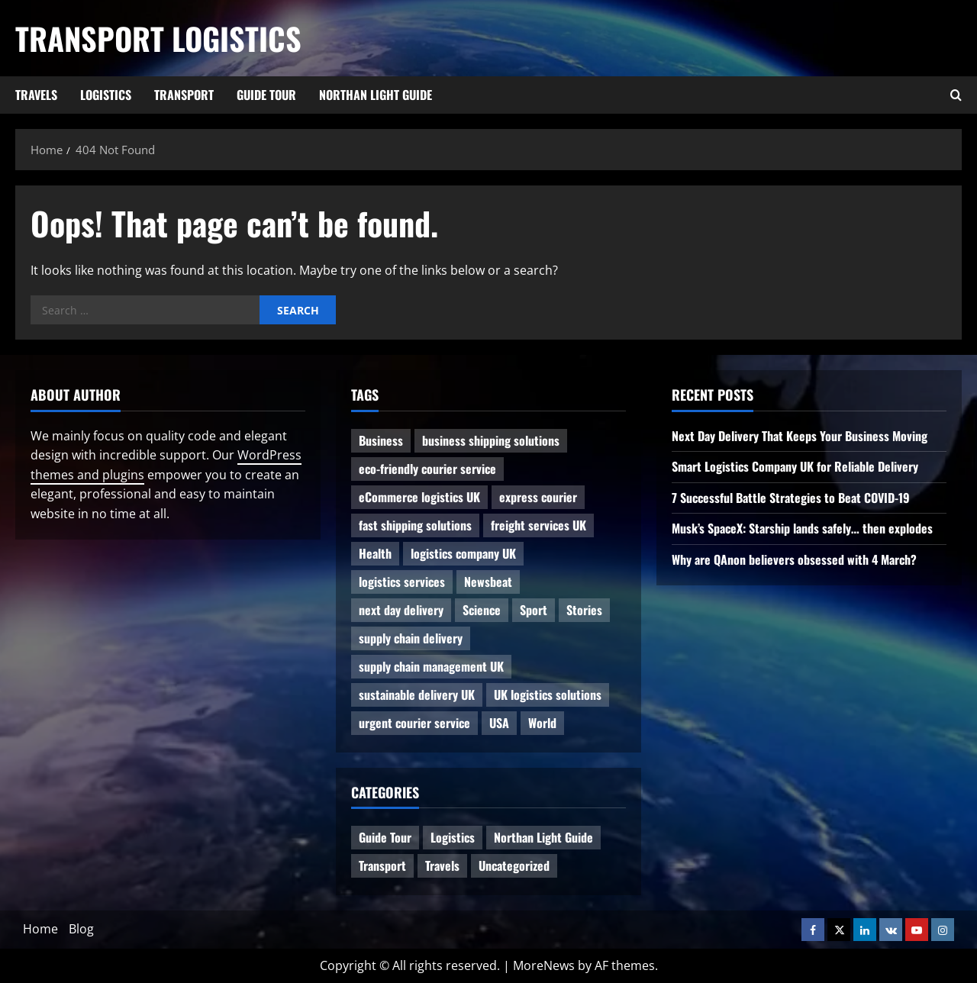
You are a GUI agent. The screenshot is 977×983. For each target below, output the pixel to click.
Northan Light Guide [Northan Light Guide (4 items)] (543, 837)
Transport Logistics (158, 38)
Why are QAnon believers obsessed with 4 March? (794, 559)
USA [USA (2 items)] (499, 723)
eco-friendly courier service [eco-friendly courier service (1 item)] (427, 468)
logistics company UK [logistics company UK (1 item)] (463, 553)
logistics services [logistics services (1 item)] (402, 581)
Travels (36, 94)
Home (40, 928)
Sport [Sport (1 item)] (533, 610)
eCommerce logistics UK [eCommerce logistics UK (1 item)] (419, 497)
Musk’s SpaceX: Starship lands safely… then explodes (802, 528)
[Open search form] (956, 95)
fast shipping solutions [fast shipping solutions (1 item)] (415, 525)
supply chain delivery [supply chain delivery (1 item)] (411, 638)
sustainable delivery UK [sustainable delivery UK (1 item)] (417, 694)
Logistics (105, 94)
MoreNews (544, 965)
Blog (81, 928)
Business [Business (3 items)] (381, 440)
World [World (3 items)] (542, 723)
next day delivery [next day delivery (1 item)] (401, 610)
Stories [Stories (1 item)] (584, 610)
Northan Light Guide (375, 94)
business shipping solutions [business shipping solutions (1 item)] (490, 440)
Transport (184, 94)
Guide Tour (266, 94)
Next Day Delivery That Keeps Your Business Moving (799, 436)
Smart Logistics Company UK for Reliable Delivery (795, 466)
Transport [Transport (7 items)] (382, 865)
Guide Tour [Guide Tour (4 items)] (385, 837)
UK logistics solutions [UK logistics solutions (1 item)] (547, 694)
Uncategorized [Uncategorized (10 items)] (514, 865)
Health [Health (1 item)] (375, 553)
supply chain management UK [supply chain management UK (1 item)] (431, 666)
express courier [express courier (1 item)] (538, 497)
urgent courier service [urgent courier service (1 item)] (414, 723)
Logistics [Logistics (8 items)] (452, 837)
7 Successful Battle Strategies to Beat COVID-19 (791, 497)
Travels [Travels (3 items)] (442, 865)
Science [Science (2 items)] (482, 610)
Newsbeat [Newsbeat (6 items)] (488, 581)
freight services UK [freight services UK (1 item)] (538, 525)
